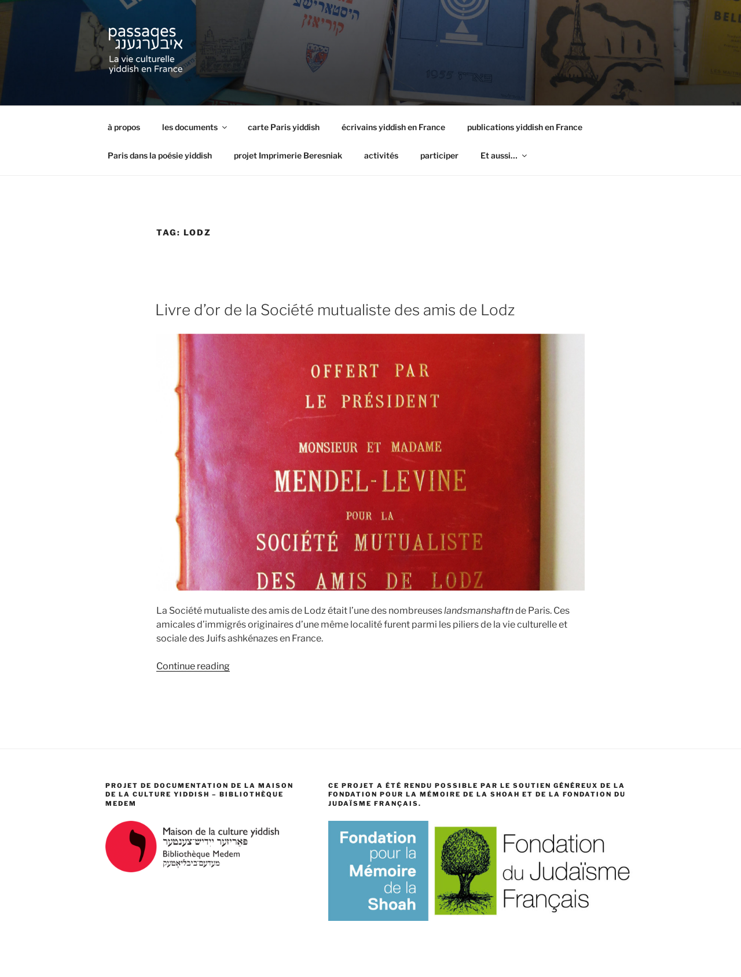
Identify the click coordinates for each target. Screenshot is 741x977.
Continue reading (193, 666)
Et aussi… (504, 155)
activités (381, 155)
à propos (124, 127)
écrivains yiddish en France (393, 127)
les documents (195, 127)
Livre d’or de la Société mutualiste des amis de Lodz (335, 310)
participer (439, 155)
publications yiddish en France (524, 127)
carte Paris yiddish (284, 127)
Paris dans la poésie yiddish (160, 155)
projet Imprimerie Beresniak (288, 155)
